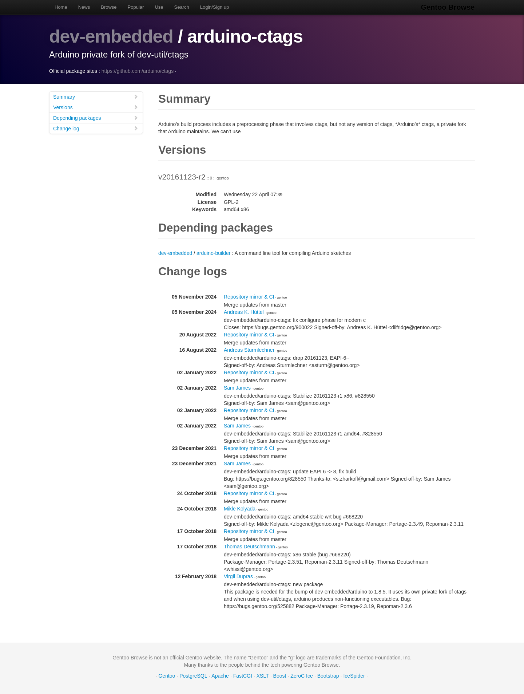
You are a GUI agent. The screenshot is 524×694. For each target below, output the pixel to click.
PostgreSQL (193, 676)
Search (181, 7)
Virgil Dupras (238, 576)
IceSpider (354, 676)
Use (159, 7)
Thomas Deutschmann (249, 546)
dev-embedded (111, 36)
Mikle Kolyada (239, 509)
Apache (220, 676)
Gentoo (166, 676)
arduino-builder (213, 253)
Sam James (237, 388)
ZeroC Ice (301, 676)
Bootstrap (328, 676)
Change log (95, 128)
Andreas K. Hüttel (244, 312)
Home (61, 7)
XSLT (263, 676)
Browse (108, 7)
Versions (95, 107)
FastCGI (242, 676)
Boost (279, 676)
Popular (136, 7)
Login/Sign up (214, 7)
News (84, 7)
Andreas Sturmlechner (249, 350)
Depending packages (95, 118)
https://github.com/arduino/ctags (138, 71)
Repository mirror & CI (249, 297)
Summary (95, 97)
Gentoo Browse (448, 7)
